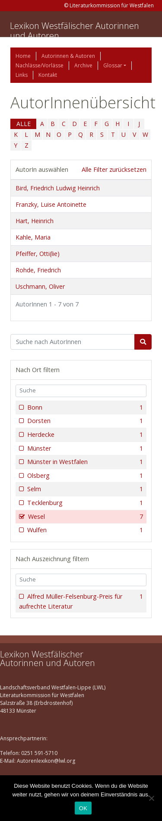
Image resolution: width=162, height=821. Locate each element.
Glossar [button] (112, 65)
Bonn (84, 407)
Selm (84, 489)
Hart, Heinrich (35, 221)
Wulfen (84, 530)
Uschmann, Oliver (40, 286)
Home (23, 56)
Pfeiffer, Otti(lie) (38, 253)
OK (83, 808)
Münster (84, 448)
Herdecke (84, 434)
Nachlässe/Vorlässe (40, 65)
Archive (83, 65)
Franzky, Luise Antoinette (51, 204)
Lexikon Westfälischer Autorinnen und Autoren (74, 30)
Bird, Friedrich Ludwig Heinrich (58, 188)
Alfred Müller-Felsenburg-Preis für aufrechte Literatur (81, 601)
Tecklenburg (84, 503)
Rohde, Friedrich (38, 270)
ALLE (23, 124)
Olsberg (84, 475)
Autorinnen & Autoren (68, 56)
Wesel (84, 516)
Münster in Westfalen (84, 462)
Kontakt (47, 75)
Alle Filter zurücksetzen (114, 169)
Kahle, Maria (33, 237)
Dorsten (84, 421)
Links (22, 75)
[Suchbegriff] (72, 342)
